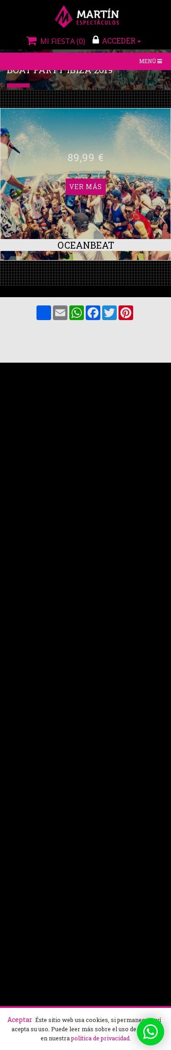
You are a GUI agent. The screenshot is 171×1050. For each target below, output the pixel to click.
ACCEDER (117, 40)
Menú (151, 62)
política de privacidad (100, 1038)
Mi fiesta (54, 41)
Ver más (85, 157)
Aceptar (19, 1019)
